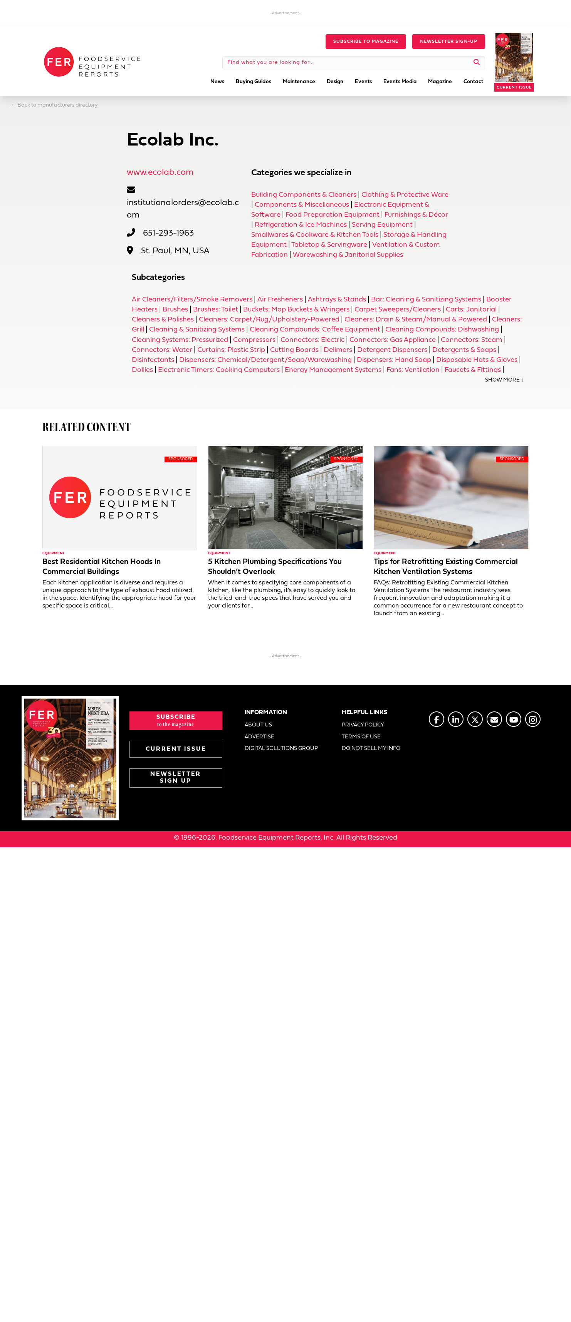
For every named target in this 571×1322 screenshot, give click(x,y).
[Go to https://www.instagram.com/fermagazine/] (533, 719)
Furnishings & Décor (416, 215)
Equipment (53, 553)
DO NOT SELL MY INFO (371, 748)
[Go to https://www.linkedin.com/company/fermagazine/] (456, 719)
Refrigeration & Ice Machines (301, 225)
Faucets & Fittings (473, 370)
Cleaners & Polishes (163, 319)
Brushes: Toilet (215, 309)
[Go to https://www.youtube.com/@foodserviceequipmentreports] (513, 719)
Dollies (142, 370)
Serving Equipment (382, 225)
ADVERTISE (259, 737)
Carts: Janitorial (471, 309)
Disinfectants (153, 360)
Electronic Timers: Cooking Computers (219, 370)
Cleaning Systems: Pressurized (180, 340)
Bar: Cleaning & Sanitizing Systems (426, 299)
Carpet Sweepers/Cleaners (397, 309)
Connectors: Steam (471, 340)
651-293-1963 (168, 233)
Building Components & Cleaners (303, 195)
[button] (366, 41)
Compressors (254, 340)
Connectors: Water (162, 350)
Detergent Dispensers (392, 350)
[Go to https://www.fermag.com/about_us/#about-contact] (494, 719)
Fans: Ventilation (413, 370)
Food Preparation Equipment (333, 215)
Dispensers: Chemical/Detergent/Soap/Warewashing (265, 360)
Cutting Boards (294, 350)
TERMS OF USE (361, 737)
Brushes (175, 309)
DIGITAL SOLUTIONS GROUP (281, 748)
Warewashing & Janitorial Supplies (348, 255)
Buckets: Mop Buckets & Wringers (296, 309)
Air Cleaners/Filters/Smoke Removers (192, 299)
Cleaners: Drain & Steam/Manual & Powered (415, 319)
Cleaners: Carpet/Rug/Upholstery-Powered (269, 319)
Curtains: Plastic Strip (231, 350)
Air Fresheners (280, 299)
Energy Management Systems (333, 370)
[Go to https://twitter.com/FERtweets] (475, 719)
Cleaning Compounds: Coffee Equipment (315, 329)
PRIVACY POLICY (363, 725)
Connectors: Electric (312, 340)
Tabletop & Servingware (329, 245)
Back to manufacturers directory (57, 105)
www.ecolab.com (160, 172)
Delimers (338, 350)
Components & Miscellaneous (302, 205)
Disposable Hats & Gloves (476, 360)
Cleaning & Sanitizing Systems (197, 329)
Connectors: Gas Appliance (392, 340)
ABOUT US (258, 725)
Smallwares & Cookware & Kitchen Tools (314, 235)
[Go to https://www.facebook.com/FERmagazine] (436, 719)
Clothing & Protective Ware (404, 195)
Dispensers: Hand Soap (394, 360)
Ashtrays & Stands (337, 299)
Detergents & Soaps (464, 350)
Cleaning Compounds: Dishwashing (442, 329)
